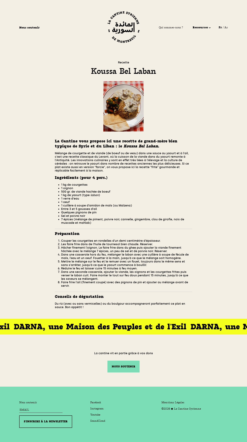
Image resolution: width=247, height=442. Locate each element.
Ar (226, 27)
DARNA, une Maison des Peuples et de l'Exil (98, 327)
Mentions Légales (172, 402)
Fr (220, 27)
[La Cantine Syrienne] (124, 27)
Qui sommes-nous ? (171, 27)
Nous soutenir (30, 27)
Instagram (97, 408)
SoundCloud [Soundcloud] (97, 420)
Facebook (95, 402)
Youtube (95, 414)
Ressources (202, 27)
